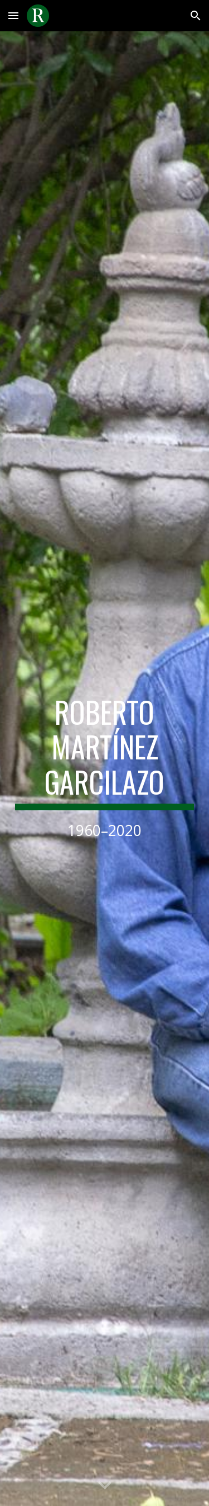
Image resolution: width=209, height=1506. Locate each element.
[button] (13, 15)
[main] (105, 768)
